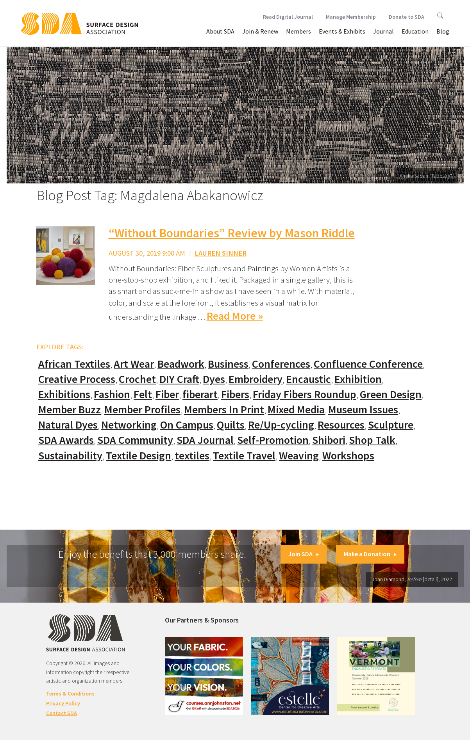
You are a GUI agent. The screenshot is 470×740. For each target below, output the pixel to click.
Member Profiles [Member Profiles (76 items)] (142, 409)
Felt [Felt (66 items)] (143, 394)
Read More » (235, 316)
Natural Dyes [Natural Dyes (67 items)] (68, 425)
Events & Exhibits (342, 31)
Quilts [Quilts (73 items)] (231, 425)
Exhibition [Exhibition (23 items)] (358, 379)
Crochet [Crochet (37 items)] (137, 379)
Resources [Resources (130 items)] (341, 425)
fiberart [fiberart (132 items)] (200, 394)
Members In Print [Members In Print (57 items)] (224, 409)
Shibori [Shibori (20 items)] (328, 440)
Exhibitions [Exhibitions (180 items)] (64, 394)
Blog (442, 31)
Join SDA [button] (303, 554)
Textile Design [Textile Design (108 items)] (138, 455)
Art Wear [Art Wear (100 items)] (134, 364)
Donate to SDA (406, 16)
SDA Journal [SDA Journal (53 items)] (205, 440)
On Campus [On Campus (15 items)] (186, 425)
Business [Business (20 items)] (228, 364)
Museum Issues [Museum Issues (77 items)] (363, 409)
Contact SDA (61, 713)
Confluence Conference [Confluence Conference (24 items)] (368, 364)
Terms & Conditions (70, 693)
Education (415, 31)
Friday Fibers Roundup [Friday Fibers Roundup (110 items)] (304, 394)
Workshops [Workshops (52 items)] (348, 455)
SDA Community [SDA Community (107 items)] (135, 440)
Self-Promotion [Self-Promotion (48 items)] (273, 440)
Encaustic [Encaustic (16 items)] (308, 379)
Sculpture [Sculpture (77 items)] (390, 425)
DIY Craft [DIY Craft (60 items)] (179, 379)
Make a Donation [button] (370, 554)
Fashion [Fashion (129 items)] (112, 394)
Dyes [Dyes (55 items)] (214, 379)
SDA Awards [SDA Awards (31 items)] (66, 440)
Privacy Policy (63, 703)
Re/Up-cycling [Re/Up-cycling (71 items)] (281, 425)
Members (298, 31)
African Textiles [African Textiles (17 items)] (74, 364)
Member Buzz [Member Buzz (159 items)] (69, 409)
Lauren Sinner (221, 253)
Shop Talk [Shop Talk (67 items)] (372, 440)
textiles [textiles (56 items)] (192, 455)
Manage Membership (351, 16)
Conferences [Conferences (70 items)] (281, 364)
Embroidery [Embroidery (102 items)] (255, 379)
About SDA (220, 31)
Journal (383, 31)
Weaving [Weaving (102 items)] (299, 455)
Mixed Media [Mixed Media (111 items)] (296, 409)
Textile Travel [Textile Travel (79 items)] (244, 455)
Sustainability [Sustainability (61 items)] (70, 455)
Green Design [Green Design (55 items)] (391, 394)
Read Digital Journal (288, 16)
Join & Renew (260, 31)
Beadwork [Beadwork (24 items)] (180, 364)
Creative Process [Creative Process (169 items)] (76, 379)
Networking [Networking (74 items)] (129, 425)
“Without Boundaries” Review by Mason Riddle (232, 233)
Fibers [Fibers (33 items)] (235, 394)
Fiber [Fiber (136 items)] (167, 394)
